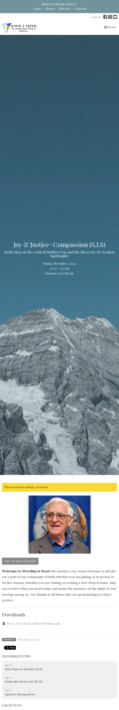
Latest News (12, 705)
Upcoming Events (16, 656)
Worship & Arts (29, 639)
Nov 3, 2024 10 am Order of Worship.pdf (31, 623)
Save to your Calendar (20, 561)
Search (96, 17)
